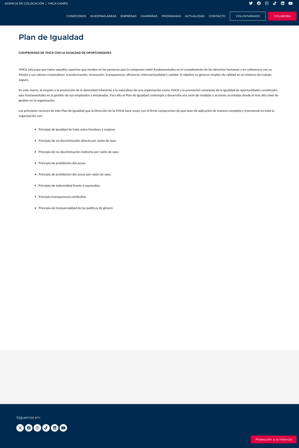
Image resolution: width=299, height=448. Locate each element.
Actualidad (195, 16)
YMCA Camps (58, 3)
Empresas (128, 16)
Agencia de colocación (24, 3)
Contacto (217, 16)
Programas (171, 16)
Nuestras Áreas (103, 16)
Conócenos (76, 16)
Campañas (149, 16)
